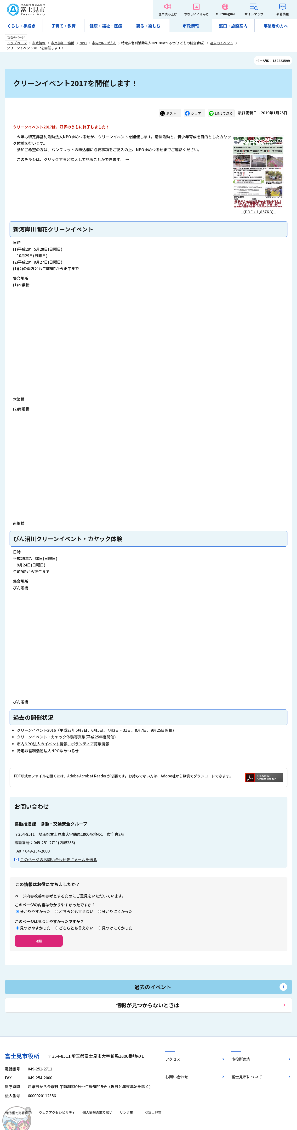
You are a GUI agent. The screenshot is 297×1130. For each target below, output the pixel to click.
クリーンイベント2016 (36, 730)
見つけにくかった (117, 928)
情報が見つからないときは (147, 1005)
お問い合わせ (176, 1077)
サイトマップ (254, 14)
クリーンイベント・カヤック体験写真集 (51, 737)
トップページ (17, 42)
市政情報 (191, 26)
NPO (83, 42)
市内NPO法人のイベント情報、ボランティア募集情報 (63, 744)
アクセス (172, 1059)
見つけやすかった (35, 928)
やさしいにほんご (196, 14)
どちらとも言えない (76, 911)
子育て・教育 (63, 26)
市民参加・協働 (62, 42)
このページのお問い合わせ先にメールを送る (58, 859)
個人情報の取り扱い (97, 1112)
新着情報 (282, 14)
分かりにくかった (117, 911)
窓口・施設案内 (233, 26)
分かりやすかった (35, 911)
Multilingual (225, 14)
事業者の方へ (275, 26)
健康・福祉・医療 (106, 26)
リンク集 (126, 1112)
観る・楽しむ (148, 26)
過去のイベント (221, 42)
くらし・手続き (21, 26)
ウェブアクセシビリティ (57, 1112)
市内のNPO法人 (104, 42)
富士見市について (246, 1077)
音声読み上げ (167, 14)
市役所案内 (241, 1059)
